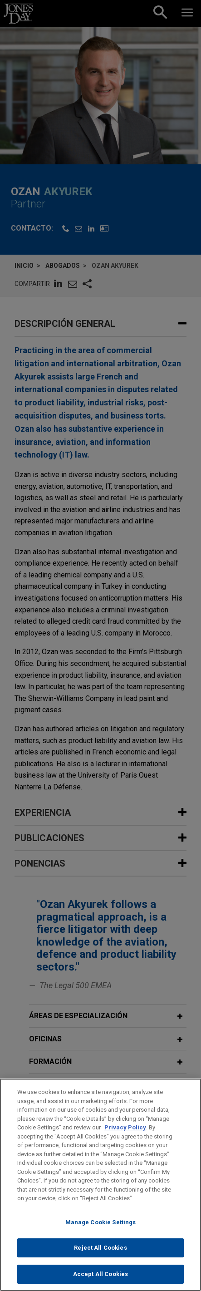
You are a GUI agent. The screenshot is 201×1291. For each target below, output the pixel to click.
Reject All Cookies (100, 1257)
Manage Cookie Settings (100, 1231)
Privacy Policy (125, 1136)
